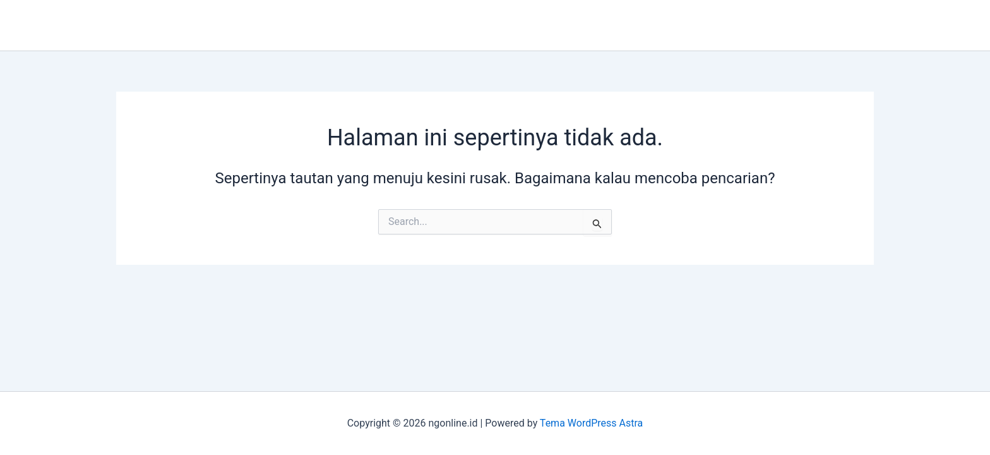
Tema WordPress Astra (591, 423)
